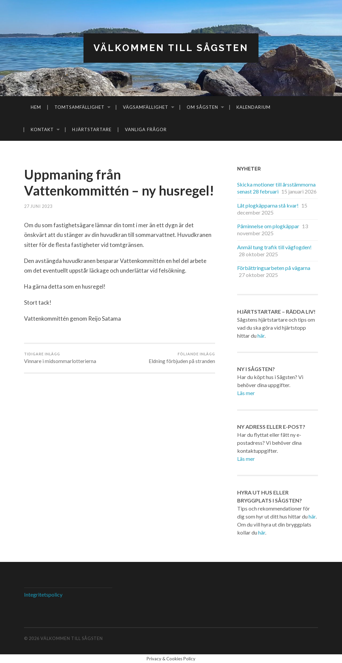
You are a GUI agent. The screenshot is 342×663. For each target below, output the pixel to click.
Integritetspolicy (43, 594)
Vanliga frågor (146, 129)
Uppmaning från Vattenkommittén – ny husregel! (90, 191)
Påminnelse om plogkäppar (268, 226)
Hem (36, 107)
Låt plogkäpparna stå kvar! (268, 205)
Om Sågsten (202, 107)
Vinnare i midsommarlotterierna (60, 374)
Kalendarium (253, 107)
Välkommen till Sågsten (171, 47)
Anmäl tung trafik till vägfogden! (274, 247)
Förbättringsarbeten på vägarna (273, 268)
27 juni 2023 (38, 222)
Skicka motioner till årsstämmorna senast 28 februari (276, 188)
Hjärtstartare (92, 129)
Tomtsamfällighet (79, 107)
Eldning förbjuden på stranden (182, 374)
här (261, 335)
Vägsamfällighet (145, 107)
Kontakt (42, 129)
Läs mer (246, 393)
